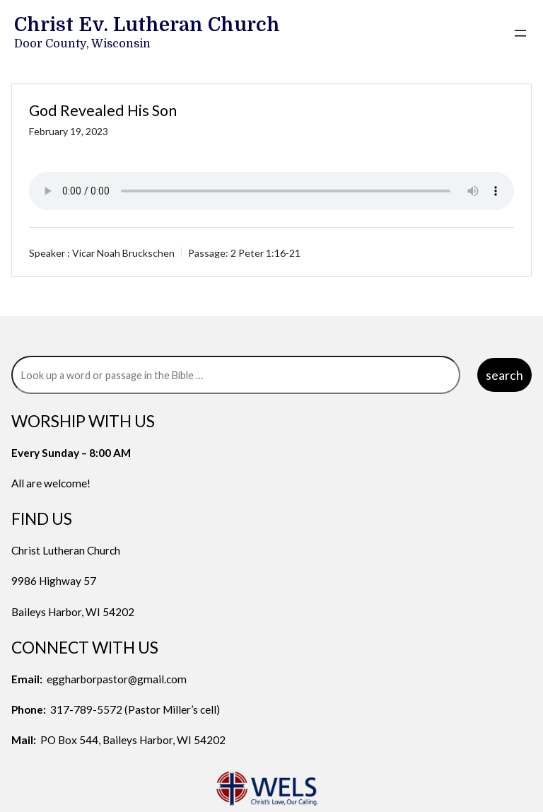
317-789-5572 (86, 709)
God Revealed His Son (103, 110)
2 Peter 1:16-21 (265, 253)
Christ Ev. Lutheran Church (147, 24)
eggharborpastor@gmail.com (117, 679)
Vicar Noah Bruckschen (123, 253)
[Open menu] (520, 33)
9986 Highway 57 (53, 580)
